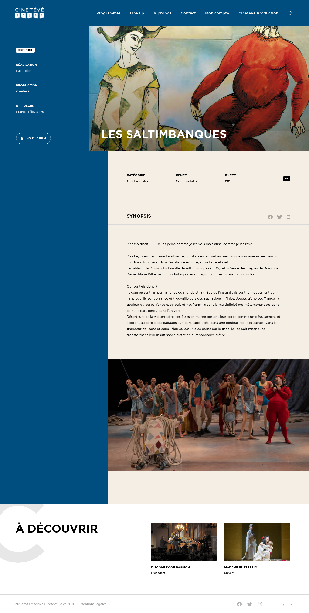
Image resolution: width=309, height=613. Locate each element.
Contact (188, 13)
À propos (162, 13)
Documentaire (186, 181)
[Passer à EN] (290, 604)
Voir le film (36, 138)
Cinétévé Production (258, 13)
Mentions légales (94, 604)
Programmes (108, 13)
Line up (137, 13)
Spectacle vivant (139, 181)
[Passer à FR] (281, 604)
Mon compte (217, 13)
